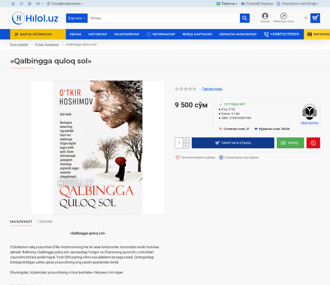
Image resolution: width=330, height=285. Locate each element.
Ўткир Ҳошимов (47, 44)
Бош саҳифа (19, 44)
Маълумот (21, 222)
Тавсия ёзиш (212, 89)
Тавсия (44, 222)
